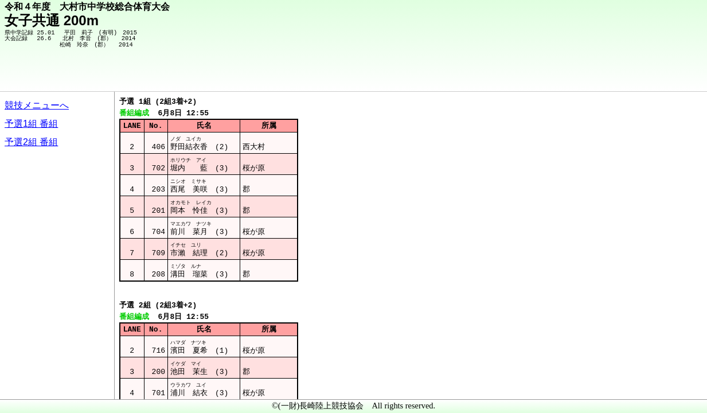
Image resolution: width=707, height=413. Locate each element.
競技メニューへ (37, 105)
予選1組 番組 (31, 123)
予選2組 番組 (31, 142)
